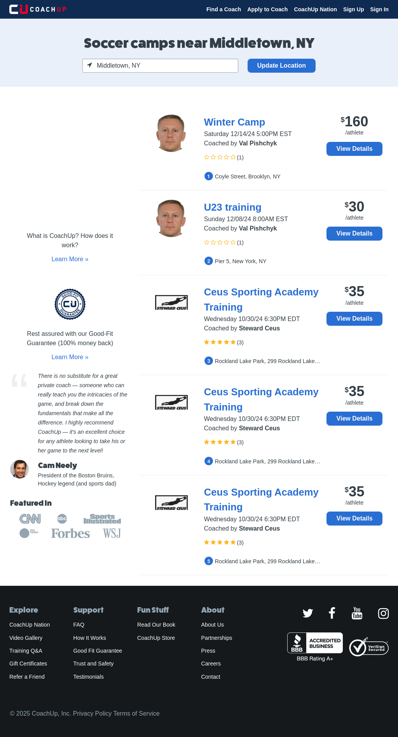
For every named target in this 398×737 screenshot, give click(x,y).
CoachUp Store (156, 638)
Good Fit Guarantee (97, 651)
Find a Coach (223, 9)
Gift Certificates (28, 663)
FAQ (78, 625)
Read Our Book (156, 625)
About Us (212, 625)
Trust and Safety (93, 663)
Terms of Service (136, 713)
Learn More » (69, 259)
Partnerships (216, 638)
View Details (355, 148)
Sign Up (353, 9)
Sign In (379, 9)
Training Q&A (25, 651)
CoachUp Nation (315, 9)
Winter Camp (234, 122)
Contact (210, 677)
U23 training (233, 207)
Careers (211, 663)
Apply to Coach (267, 9)
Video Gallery (25, 638)
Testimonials (88, 677)
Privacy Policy (92, 713)
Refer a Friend (27, 677)
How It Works (89, 638)
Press (208, 651)
